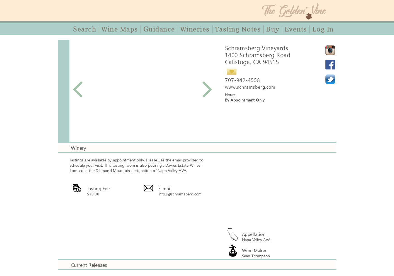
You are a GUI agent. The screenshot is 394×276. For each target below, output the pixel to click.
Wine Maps (119, 29)
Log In (323, 29)
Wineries (195, 29)
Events (296, 29)
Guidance (159, 29)
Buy (272, 29)
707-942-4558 (242, 80)
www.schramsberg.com (250, 87)
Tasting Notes (238, 29)
